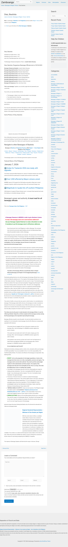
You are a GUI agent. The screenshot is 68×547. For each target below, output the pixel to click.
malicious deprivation (56, 225)
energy (52, 164)
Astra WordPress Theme (45, 541)
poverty (52, 246)
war (52, 279)
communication (54, 153)
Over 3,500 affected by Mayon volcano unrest (23, 179)
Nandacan (34, 151)
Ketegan (29, 151)
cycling (52, 158)
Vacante (24, 154)
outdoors (53, 237)
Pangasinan (23, 20)
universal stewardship (56, 273)
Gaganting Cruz (54, 182)
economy (53, 162)
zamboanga (53, 286)
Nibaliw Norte (40, 151)
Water (52, 282)
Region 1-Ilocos (36, 20)
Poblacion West (26, 152)
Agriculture (53, 79)
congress (53, 155)
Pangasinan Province (21, 148)
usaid (52, 277)
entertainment (54, 169)
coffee (52, 151)
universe (53, 275)
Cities (49, 2)
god (52, 189)
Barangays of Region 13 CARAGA (58, 99)
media (52, 228)
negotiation (53, 232)
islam (52, 219)
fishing (52, 176)
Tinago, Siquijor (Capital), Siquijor (58, 25)
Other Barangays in (23, 25)
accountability (54, 74)
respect (52, 261)
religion (52, 259)
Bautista (16, 20)
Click (7, 25)
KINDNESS (58, 53)
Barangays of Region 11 (56, 93)
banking (53, 81)
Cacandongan (21, 151)
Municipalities (56, 2)
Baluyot (10, 151)
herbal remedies (54, 198)
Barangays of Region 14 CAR (57, 101)
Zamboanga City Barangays (57, 288)
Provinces (44, 2)
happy (52, 194)
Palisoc (13, 152)
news (52, 234)
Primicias (40, 152)
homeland (53, 203)
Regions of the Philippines (57, 257)
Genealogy (53, 185)
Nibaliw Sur (7, 152)
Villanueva (29, 154)
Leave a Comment (8, 17)
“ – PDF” (18, 206)
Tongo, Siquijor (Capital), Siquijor (58, 23)
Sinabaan (19, 154)
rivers (52, 264)
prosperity (53, 250)
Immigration (53, 216)
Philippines (13, 22)
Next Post (44, 448)
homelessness (54, 205)
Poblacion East (18, 152)
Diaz (26, 151)
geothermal (53, 187)
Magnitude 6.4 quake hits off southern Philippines (25, 188)
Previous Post (5, 448)
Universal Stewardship (58, 55)
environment (54, 171)
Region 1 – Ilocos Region (35, 148)
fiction (52, 173)
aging (52, 77)
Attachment (7, 489)
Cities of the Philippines (56, 149)
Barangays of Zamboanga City (57, 142)
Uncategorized (54, 270)
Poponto (35, 152)
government (53, 192)
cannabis (53, 144)
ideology (53, 214)
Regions (38, 2)
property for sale (54, 248)
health (52, 196)
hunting (52, 212)
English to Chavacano (56, 167)
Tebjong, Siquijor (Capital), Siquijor (58, 28)
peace (52, 239)
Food (52, 178)
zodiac (52, 291)
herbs (52, 201)
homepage (53, 207)
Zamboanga (7, 2)
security (53, 268)
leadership (53, 221)
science (52, 266)
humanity (53, 210)
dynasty (53, 160)
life (51, 223)
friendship (53, 180)
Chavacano (63, 2)
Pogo (32, 152)
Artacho (6, 151)
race (52, 255)
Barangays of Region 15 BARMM (58, 104)
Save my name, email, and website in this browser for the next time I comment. (23, 485)
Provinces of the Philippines (57, 252)
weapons (53, 284)
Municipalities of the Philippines (58, 230)
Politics (52, 243)
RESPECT (53, 53)
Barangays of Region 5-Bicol (57, 125)
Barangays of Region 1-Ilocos (19, 17)
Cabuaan (15, 151)
